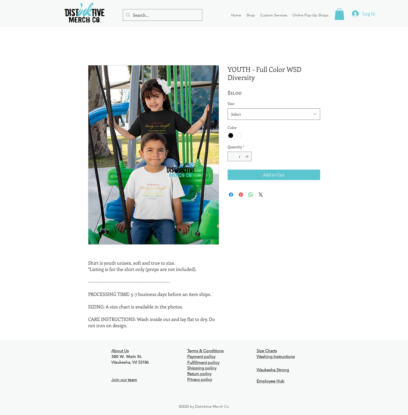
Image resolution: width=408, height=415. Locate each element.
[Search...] (162, 15)
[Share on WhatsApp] (251, 194)
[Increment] (247, 156)
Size (231, 103)
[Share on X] (261, 194)
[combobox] (274, 114)
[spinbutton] (239, 156)
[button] (251, 15)
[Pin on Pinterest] (241, 194)
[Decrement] (231, 156)
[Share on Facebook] (231, 194)
